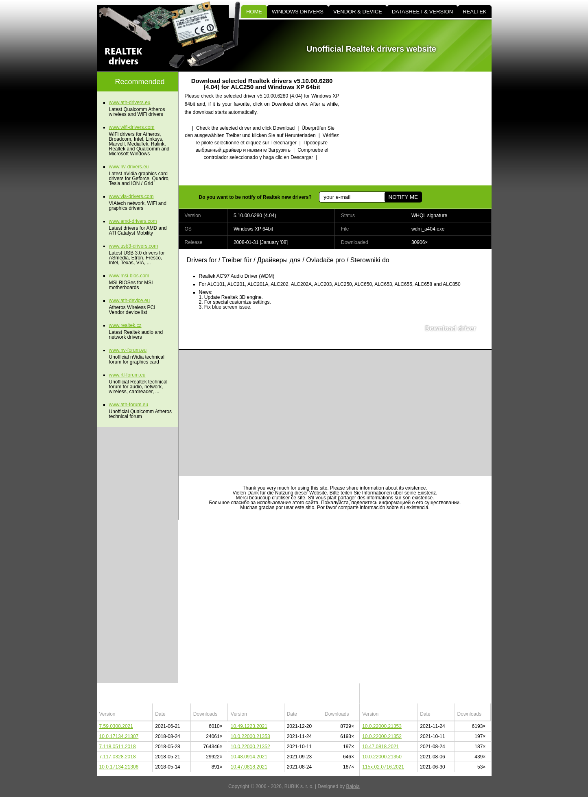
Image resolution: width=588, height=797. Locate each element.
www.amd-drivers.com (133, 221)
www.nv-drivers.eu (129, 166)
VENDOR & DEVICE (357, 12)
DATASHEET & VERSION (422, 12)
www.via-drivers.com (131, 196)
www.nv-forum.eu (128, 350)
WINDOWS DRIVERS (298, 12)
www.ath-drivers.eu (130, 102)
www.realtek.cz (125, 325)
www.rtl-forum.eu (127, 374)
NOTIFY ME (403, 197)
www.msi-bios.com (129, 275)
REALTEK (474, 12)
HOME (254, 12)
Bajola (353, 786)
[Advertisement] (422, 128)
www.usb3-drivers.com (133, 246)
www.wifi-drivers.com (132, 127)
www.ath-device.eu (129, 300)
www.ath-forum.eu (129, 404)
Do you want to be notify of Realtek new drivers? (255, 197)
